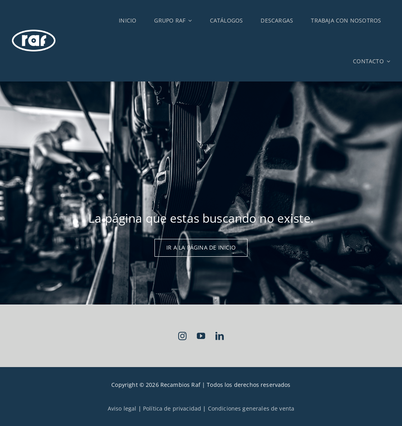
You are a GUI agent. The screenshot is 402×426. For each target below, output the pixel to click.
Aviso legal (122, 408)
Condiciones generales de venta (251, 408)
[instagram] (182, 336)
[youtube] (201, 336)
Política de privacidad (172, 408)
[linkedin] (219, 336)
